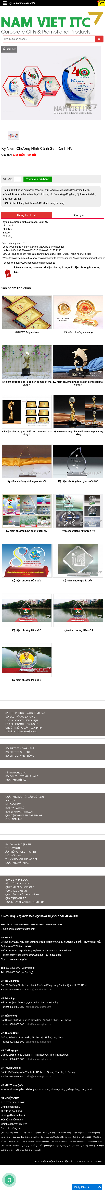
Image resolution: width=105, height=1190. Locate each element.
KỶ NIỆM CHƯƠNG (15, 772)
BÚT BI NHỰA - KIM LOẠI (19, 811)
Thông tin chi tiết (27, 215)
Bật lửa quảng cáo (17, 883)
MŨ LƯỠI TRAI (13, 855)
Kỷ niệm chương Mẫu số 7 (26, 580)
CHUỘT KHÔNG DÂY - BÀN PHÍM (23, 727)
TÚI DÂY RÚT (12, 848)
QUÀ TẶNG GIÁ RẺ (15, 898)
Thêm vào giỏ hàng (37, 179)
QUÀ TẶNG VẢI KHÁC (17, 863)
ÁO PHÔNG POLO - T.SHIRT (20, 851)
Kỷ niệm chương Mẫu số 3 (26, 680)
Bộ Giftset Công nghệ (19, 748)
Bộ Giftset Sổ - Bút (17, 752)
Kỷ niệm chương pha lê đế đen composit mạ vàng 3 (78, 383)
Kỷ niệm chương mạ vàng (78, 332)
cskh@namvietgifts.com (22, 928)
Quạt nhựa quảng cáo (19, 887)
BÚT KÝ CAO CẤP (15, 808)
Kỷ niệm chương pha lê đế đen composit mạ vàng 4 (26, 383)
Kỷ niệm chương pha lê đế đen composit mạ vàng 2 (26, 433)
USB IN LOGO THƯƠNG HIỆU (21, 720)
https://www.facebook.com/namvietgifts (34, 262)
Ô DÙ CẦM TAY (13, 819)
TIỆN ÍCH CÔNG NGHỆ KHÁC (21, 731)
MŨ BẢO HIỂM (13, 804)
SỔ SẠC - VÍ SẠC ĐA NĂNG (20, 716)
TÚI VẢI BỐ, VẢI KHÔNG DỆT (21, 859)
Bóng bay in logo (16, 879)
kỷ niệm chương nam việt (28, 267)
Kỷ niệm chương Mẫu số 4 (78, 630)
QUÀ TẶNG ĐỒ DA (15, 780)
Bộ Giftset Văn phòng (19, 755)
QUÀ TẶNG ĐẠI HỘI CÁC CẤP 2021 (24, 797)
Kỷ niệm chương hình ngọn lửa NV (26, 481)
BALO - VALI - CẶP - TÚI (18, 844)
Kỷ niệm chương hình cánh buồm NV (26, 531)
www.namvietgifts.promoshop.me (55, 258)
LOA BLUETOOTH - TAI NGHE (21, 724)
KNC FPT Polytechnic (27, 332)
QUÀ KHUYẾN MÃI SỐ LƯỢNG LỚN (25, 902)
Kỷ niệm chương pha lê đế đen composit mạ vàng (78, 433)
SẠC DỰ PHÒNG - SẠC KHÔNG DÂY (25, 713)
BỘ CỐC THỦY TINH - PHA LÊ (21, 776)
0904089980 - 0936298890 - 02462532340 (38, 924)
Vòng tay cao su (16, 891)
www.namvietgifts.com (24, 258)
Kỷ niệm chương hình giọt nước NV (78, 481)
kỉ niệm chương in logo (57, 267)
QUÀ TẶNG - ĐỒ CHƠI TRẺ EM (22, 894)
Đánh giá (78, 215)
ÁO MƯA (10, 800)
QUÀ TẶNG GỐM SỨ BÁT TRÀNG (23, 815)
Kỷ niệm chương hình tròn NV (78, 531)
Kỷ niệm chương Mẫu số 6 (78, 580)
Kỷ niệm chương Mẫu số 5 (26, 630)
